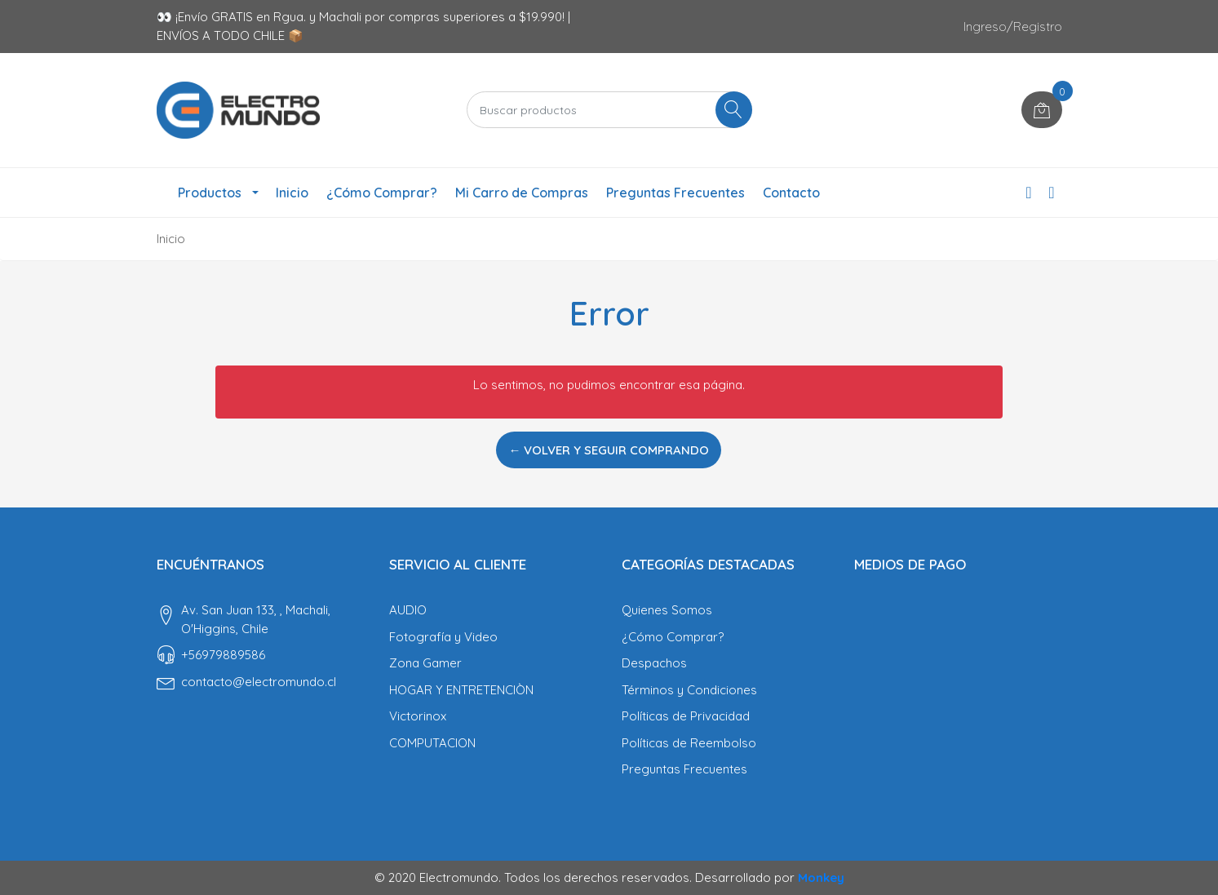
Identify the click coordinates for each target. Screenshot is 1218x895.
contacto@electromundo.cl (258, 681)
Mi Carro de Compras (521, 192)
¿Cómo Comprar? (381, 192)
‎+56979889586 (223, 654)
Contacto (791, 192)
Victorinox (417, 716)
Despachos (654, 663)
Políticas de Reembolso (689, 743)
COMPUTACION (432, 743)
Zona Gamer (425, 663)
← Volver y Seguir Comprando (608, 450)
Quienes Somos (667, 610)
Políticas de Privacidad (686, 716)
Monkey (821, 877)
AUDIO (408, 610)
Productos (209, 192)
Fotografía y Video (443, 637)
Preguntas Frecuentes (675, 192)
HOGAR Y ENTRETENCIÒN (461, 690)
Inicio (292, 192)
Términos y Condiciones (689, 690)
